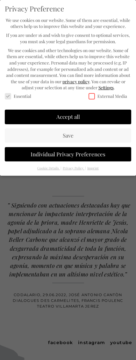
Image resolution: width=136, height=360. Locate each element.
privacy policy (75, 81)
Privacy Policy (73, 167)
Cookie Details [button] (48, 167)
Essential (18, 96)
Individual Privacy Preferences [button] (68, 153)
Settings (106, 87)
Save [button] (68, 134)
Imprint (93, 167)
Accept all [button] (68, 115)
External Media (108, 96)
